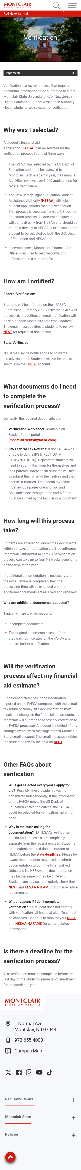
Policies (12, 1134)
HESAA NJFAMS (38, 887)
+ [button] (74, 1100)
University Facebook (19, 1072)
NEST (7, 332)
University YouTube (39, 1072)
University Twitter (8, 1072)
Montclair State (18, 1117)
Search (56, 2)
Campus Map (23, 1051)
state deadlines (48, 854)
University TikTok (49, 1072)
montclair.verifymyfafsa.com (32, 440)
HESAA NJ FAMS (28, 924)
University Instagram (29, 1072)
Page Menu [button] (13, 73)
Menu (71, 2)
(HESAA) (48, 201)
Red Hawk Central (16, 13)
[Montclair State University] (17, 5)
